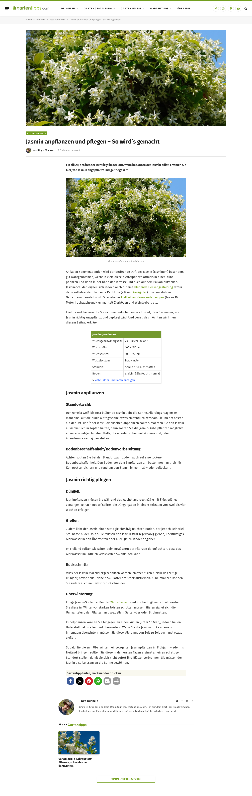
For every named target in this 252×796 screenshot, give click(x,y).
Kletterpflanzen (36, 133)
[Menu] (7, 8)
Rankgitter (139, 292)
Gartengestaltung (98, 8)
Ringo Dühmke (45, 150)
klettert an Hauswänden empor (142, 297)
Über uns (184, 8)
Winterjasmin (119, 602)
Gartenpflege (131, 8)
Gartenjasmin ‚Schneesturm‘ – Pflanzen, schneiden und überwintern (76, 762)
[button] (70, 681)
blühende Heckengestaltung (153, 287)
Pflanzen (68, 8)
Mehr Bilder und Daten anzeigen (115, 380)
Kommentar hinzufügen (126, 779)
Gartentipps (159, 8)
